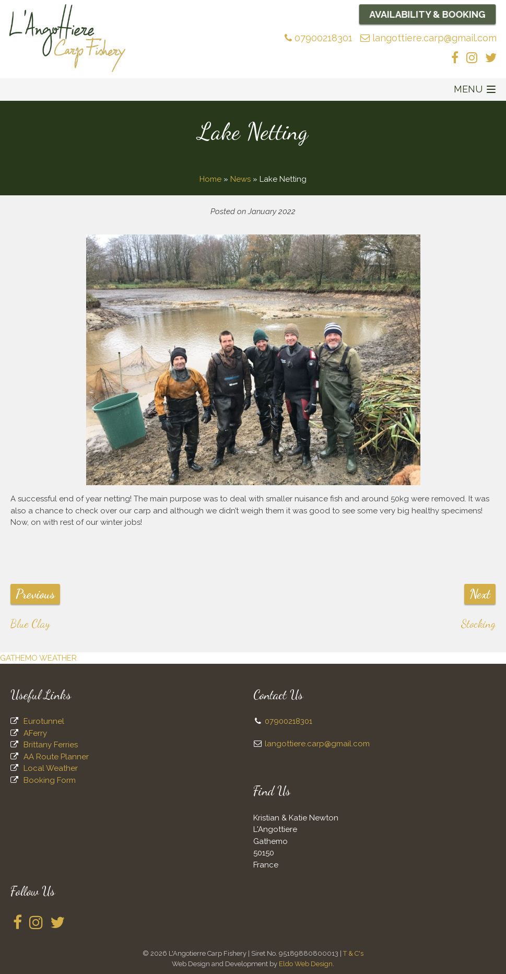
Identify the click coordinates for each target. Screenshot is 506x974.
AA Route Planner (56, 756)
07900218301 (318, 37)
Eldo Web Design (306, 964)
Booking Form (49, 780)
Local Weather (50, 768)
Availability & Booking (427, 14)
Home (210, 179)
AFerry (35, 733)
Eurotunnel (43, 721)
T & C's (353, 953)
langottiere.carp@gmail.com (428, 37)
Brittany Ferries (50, 744)
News (240, 179)
